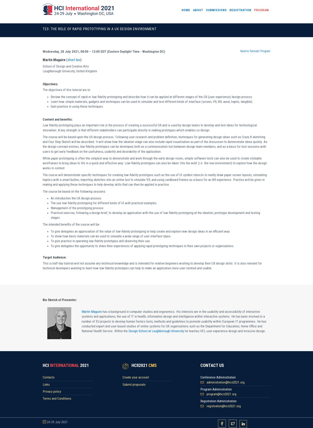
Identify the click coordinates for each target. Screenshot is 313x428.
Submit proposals (134, 384)
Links (46, 384)
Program (261, 10)
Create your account (136, 377)
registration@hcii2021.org (224, 406)
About (198, 10)
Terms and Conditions (57, 398)
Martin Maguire (92, 312)
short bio (73, 60)
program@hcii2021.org (221, 394)
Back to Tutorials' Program (255, 51)
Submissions (216, 10)
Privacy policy (52, 391)
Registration (240, 10)
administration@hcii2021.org (226, 382)
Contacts (48, 377)
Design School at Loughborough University (156, 331)
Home (186, 10)
